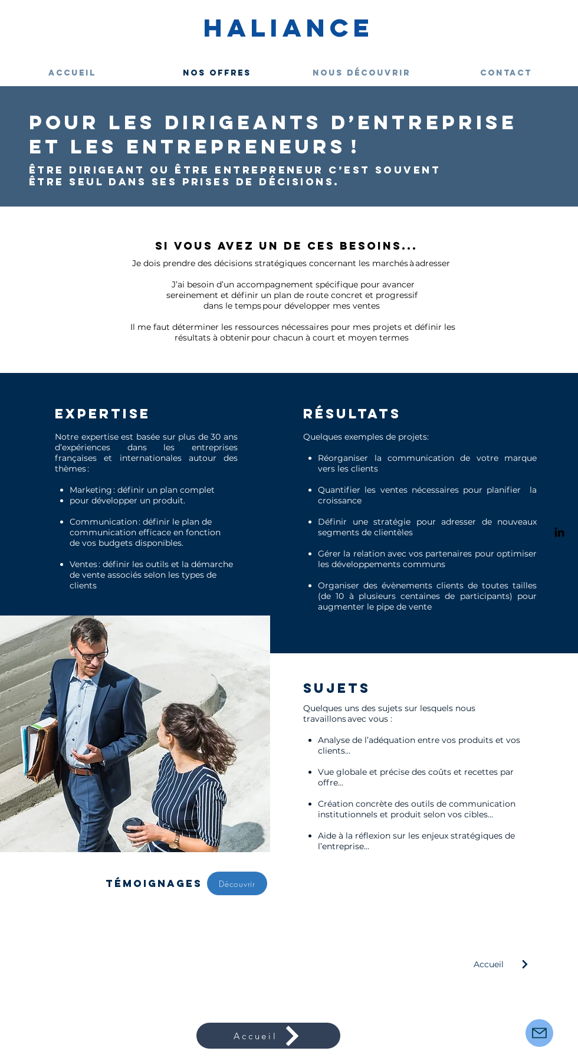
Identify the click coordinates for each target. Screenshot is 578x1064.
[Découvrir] (237, 883)
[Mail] (539, 1033)
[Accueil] (505, 964)
